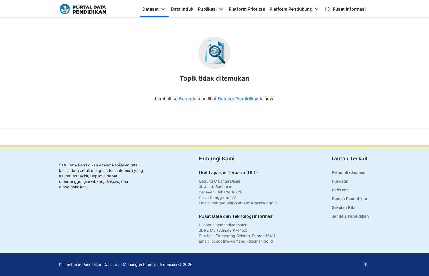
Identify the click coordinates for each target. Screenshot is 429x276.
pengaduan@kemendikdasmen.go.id (244, 203)
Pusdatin (340, 181)
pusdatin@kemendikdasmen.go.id (242, 241)
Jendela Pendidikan (350, 216)
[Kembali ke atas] (365, 264)
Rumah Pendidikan (349, 198)
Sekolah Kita (343, 207)
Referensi (341, 189)
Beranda (187, 98)
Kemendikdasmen (349, 172)
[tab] (154, 9)
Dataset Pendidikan (238, 98)
